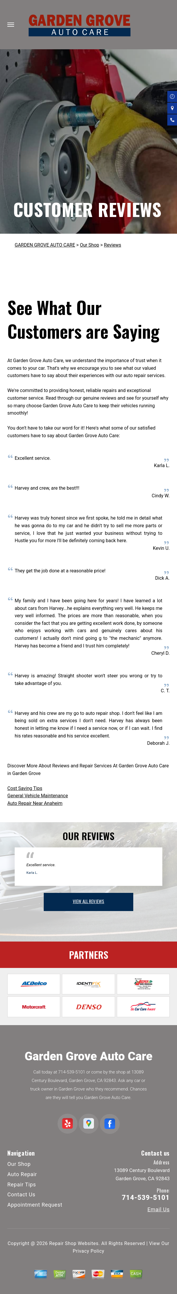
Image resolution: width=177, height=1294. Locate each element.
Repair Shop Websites (74, 1243)
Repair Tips (21, 1184)
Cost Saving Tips (24, 788)
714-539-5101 (71, 1072)
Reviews (112, 245)
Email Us (158, 1209)
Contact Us (21, 1194)
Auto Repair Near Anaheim (35, 803)
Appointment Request (34, 1205)
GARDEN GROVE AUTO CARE (45, 245)
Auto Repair (22, 1174)
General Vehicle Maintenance (37, 795)
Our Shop (89, 245)
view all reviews (88, 901)
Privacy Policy (88, 1251)
